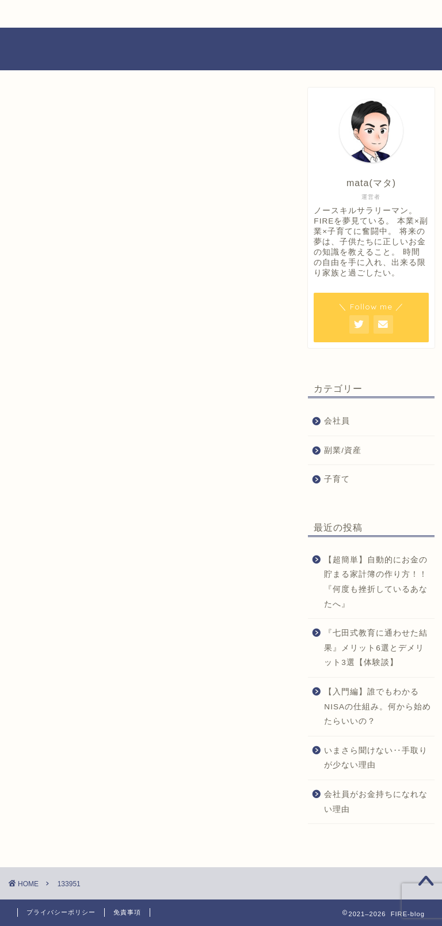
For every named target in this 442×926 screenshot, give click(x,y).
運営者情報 (260, 13)
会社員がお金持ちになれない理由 (376, 802)
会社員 (337, 421)
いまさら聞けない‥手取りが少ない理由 (376, 758)
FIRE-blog (221, 49)
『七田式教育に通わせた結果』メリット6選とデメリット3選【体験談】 (376, 648)
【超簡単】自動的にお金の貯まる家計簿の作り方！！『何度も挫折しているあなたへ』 (376, 581)
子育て (337, 479)
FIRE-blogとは (122, 13)
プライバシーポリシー (61, 912)
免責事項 (127, 912)
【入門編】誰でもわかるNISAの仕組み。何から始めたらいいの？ (377, 706)
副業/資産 (342, 450)
